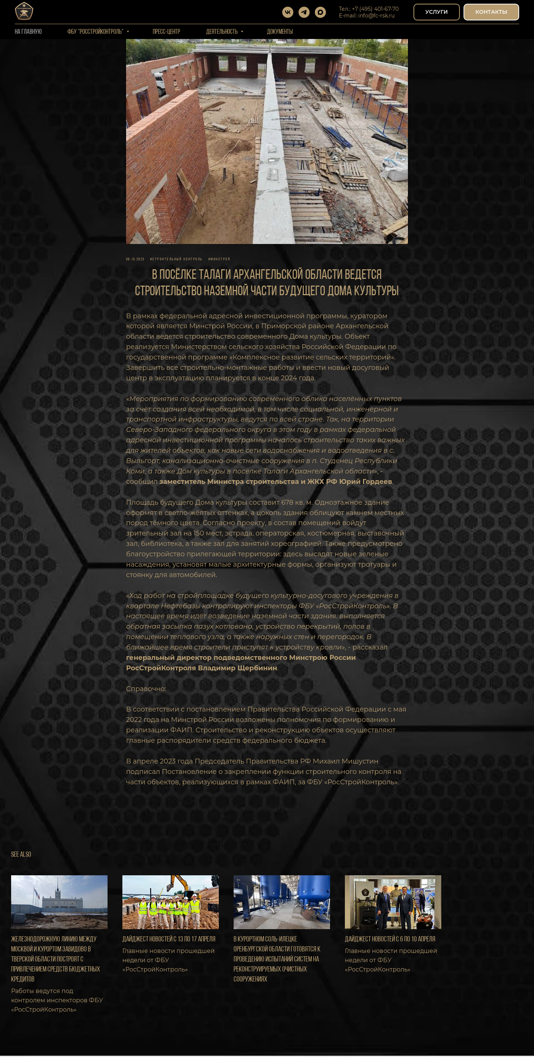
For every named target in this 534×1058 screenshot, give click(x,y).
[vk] (287, 12)
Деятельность (222, 32)
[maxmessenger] (320, 12)
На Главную (28, 32)
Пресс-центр (166, 32)
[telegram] (304, 12)
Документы (280, 32)
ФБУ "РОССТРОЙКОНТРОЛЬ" (96, 32)
